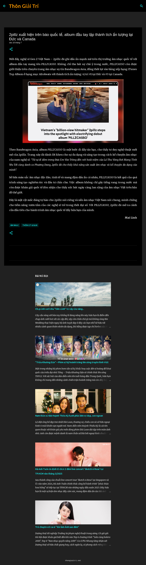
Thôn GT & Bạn (29, 225)
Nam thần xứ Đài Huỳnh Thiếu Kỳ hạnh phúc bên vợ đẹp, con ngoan (69, 415)
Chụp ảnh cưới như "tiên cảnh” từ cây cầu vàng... (59, 309)
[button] (11, 49)
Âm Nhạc (14, 225)
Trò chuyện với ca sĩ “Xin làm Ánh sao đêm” (57, 527)
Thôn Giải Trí (24, 6)
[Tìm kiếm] (141, 6)
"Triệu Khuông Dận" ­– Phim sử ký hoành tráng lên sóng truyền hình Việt (71, 362)
